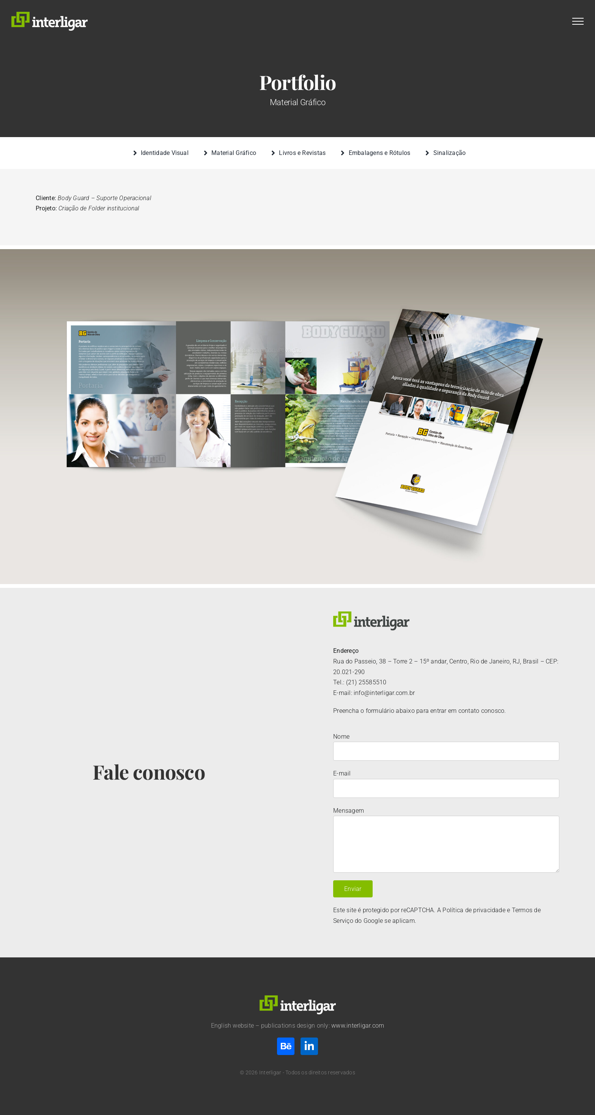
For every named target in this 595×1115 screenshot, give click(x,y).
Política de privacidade (473, 910)
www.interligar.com (357, 1025)
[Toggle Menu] (578, 21)
